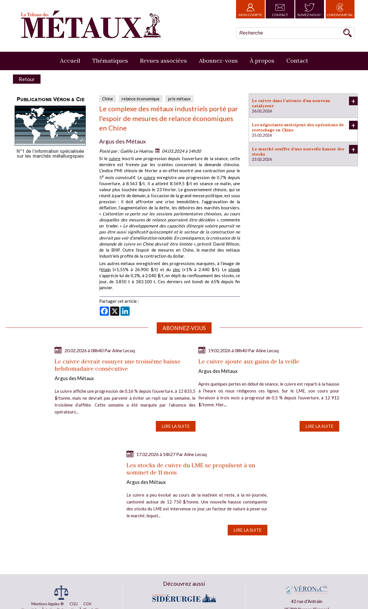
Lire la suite (176, 426)
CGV (87, 604)
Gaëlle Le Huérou (136, 151)
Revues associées (163, 60)
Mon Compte (250, 9)
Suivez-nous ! (309, 9)
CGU (74, 604)
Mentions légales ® (47, 604)
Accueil (70, 60)
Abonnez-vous (218, 60)
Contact (280, 9)
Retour (27, 79)
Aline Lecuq (123, 350)
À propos (262, 60)
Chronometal (340, 9)
